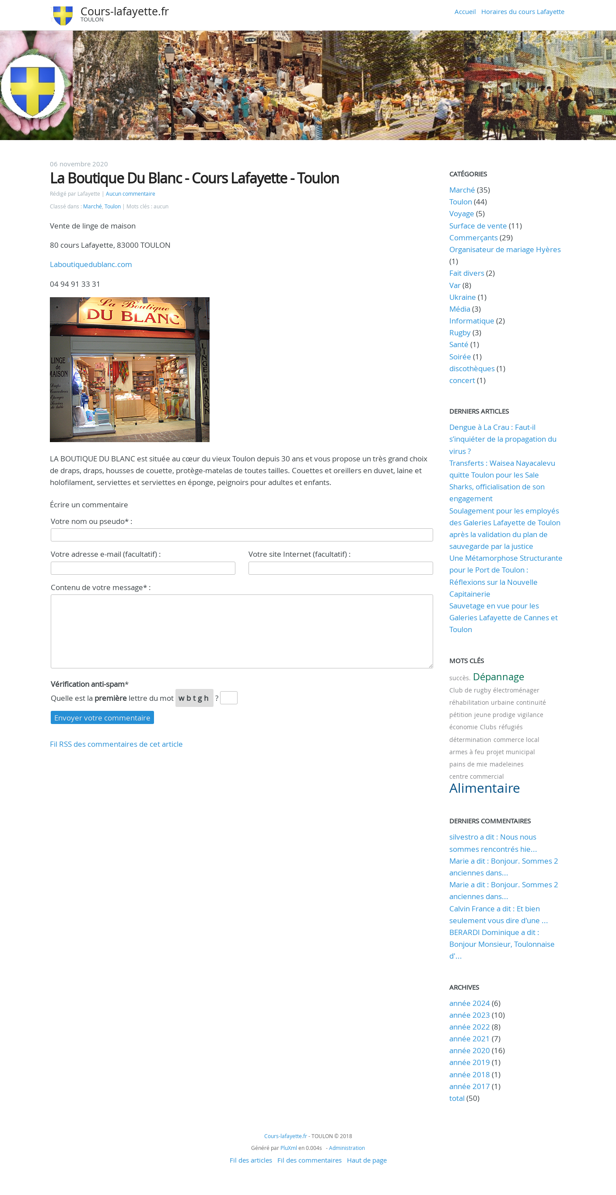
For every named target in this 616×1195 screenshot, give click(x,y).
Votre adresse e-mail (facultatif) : (106, 554)
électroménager (516, 690)
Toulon (113, 206)
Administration (347, 1147)
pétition (460, 714)
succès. (460, 678)
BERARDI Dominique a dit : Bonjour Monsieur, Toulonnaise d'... (502, 944)
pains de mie (468, 764)
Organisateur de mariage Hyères (505, 249)
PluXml (288, 1147)
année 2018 (469, 1074)
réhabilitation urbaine (481, 702)
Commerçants (473, 237)
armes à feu (466, 752)
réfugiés (511, 727)
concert (462, 380)
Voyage (461, 213)
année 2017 (469, 1086)
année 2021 (469, 1038)
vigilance (530, 714)
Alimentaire (484, 788)
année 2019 (469, 1062)
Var (455, 285)
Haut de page (367, 1160)
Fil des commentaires (309, 1160)
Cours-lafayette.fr (124, 11)
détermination (470, 739)
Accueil (465, 11)
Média (459, 309)
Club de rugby (470, 690)
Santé (459, 344)
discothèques (473, 368)
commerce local (516, 739)
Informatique (471, 321)
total (457, 1098)
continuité (531, 702)
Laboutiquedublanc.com (91, 264)
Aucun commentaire (130, 193)
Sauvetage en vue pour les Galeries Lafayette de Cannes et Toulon (503, 617)
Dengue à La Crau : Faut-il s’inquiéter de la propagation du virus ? (502, 439)
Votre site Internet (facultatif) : (299, 554)
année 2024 (469, 1003)
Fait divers (466, 273)
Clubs (488, 727)
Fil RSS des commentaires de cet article (116, 744)
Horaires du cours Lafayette (522, 11)
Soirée (460, 356)
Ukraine (462, 297)
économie (463, 727)
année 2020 (469, 1050)
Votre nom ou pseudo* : (92, 521)
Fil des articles (251, 1160)
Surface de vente (478, 226)
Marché (92, 206)
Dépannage (498, 676)
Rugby (460, 332)
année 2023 (469, 1015)
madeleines (507, 764)
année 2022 (469, 1027)
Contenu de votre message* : (101, 587)
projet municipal (510, 752)
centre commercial (476, 776)
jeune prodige (494, 714)
